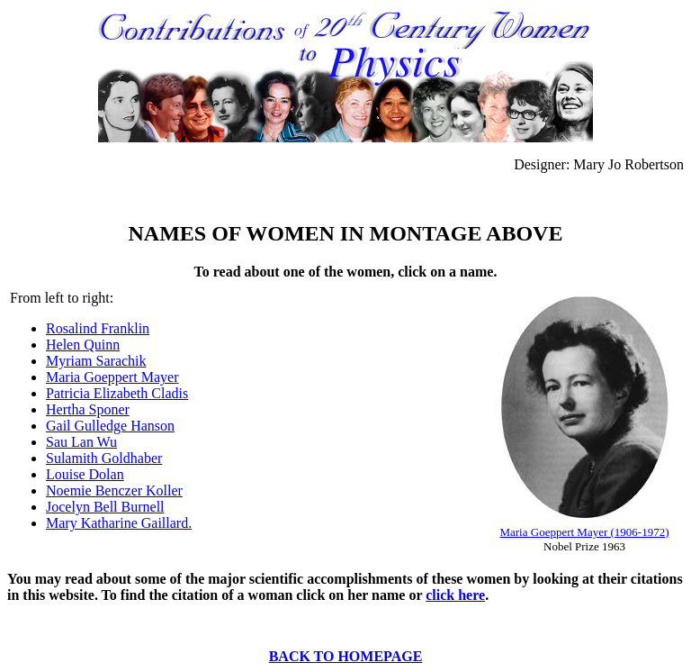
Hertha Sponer (88, 409)
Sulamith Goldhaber (104, 458)
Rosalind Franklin (97, 328)
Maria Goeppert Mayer (112, 377)
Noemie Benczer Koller (114, 490)
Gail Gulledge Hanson (110, 425)
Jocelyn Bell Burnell (105, 506)
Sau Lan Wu (81, 442)
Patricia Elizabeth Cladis (117, 393)
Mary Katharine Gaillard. (119, 523)
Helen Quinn (83, 344)
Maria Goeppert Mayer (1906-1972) (584, 532)
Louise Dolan (85, 474)
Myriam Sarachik (96, 360)
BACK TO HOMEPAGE (346, 656)
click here (455, 595)
